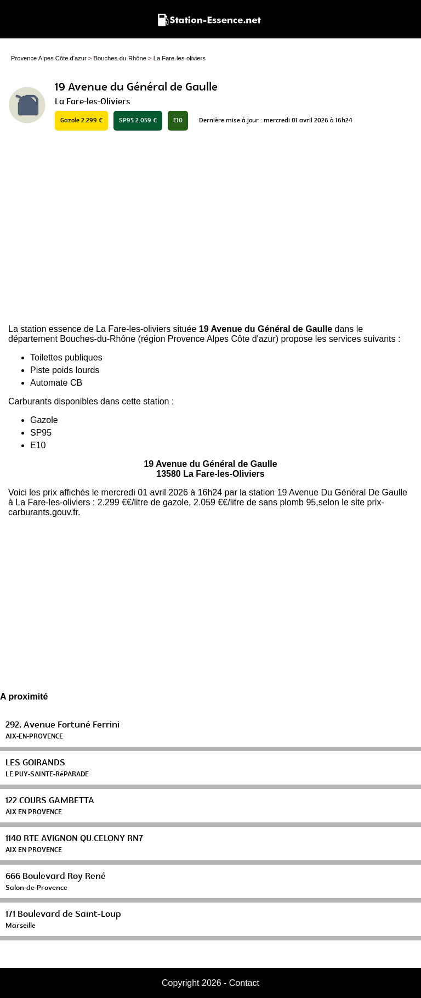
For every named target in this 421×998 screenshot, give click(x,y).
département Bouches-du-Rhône (71, 338)
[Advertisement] (210, 228)
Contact (244, 983)
